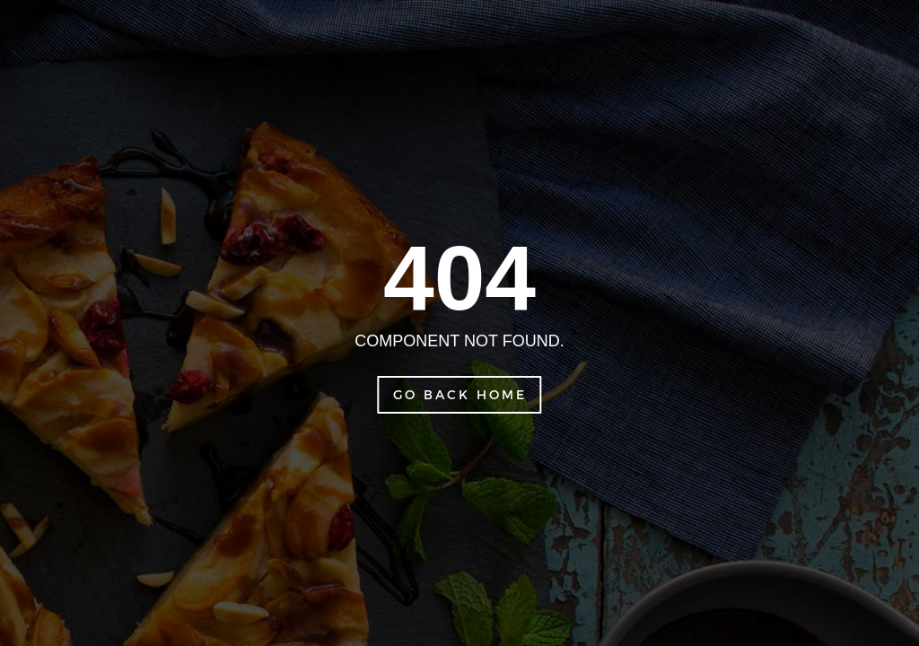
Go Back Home (460, 394)
